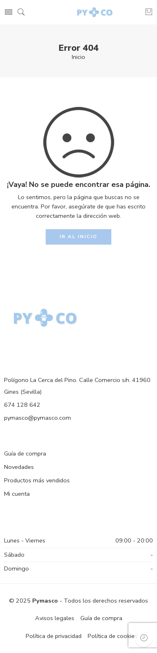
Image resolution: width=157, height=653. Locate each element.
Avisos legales (54, 618)
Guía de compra (25, 453)
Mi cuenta (17, 494)
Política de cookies (112, 636)
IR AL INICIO (78, 236)
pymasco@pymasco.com (37, 418)
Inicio (78, 57)
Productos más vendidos (37, 480)
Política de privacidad (54, 636)
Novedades (19, 467)
